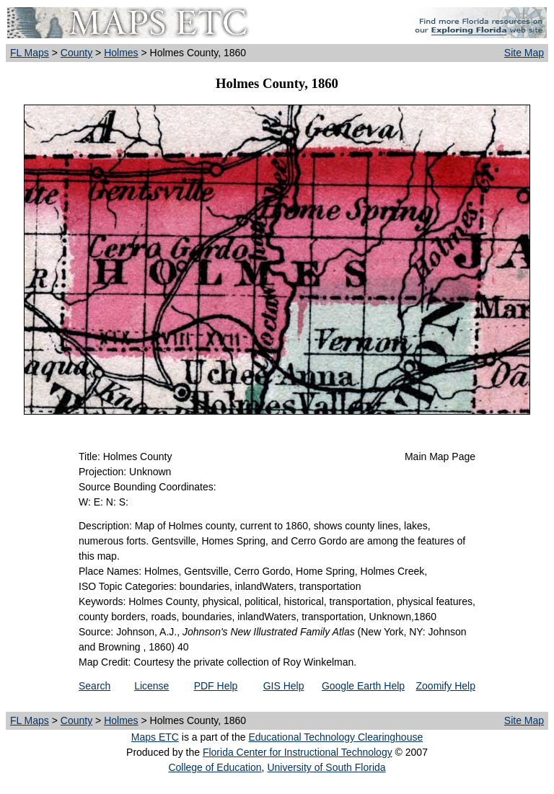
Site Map (524, 52)
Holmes (121, 52)
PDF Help (216, 686)
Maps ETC (155, 737)
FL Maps (29, 52)
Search (94, 686)
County (76, 52)
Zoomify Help (445, 686)
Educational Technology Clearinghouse (335, 737)
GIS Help (283, 686)
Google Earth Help (363, 686)
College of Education (214, 767)
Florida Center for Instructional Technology (297, 752)
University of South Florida (326, 767)
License (151, 686)
